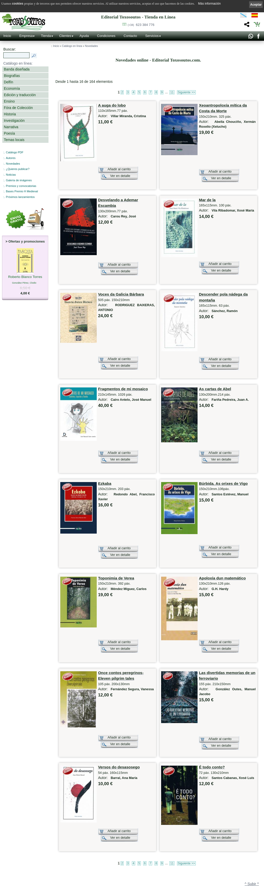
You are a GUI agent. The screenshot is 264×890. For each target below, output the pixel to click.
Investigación (14, 120)
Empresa (26, 36)
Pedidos (112, 871)
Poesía (9, 133)
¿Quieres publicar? (18, 169)
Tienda (46, 36)
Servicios (152, 36)
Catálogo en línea (72, 46)
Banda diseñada (17, 69)
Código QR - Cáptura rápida (73, 862)
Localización (62, 848)
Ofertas (111, 849)
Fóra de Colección (18, 108)
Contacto (130, 36)
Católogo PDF (167, 864)
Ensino (9, 101)
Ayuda (84, 36)
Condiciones (106, 36)
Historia (10, 114)
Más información (209, 3)
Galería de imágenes (19, 180)
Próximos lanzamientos (20, 196)
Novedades (13, 163)
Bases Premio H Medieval (22, 191)
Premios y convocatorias (21, 185)
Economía (12, 88)
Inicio (7, 36)
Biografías (12, 76)
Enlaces (60, 884)
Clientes (65, 36)
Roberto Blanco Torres (25, 277)
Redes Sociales (64, 879)
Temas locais (14, 140)
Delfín (8, 82)
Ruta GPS (64, 853)
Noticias (11, 174)
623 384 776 (141, 25)
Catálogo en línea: (18, 63)
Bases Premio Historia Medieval (176, 853)
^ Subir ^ (252, 818)
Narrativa (11, 127)
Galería (60, 873)
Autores (10, 157)
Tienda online (115, 839)
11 (171, 92)
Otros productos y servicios (174, 837)
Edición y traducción (20, 95)
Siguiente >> (186, 92)
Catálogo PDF (14, 152)
